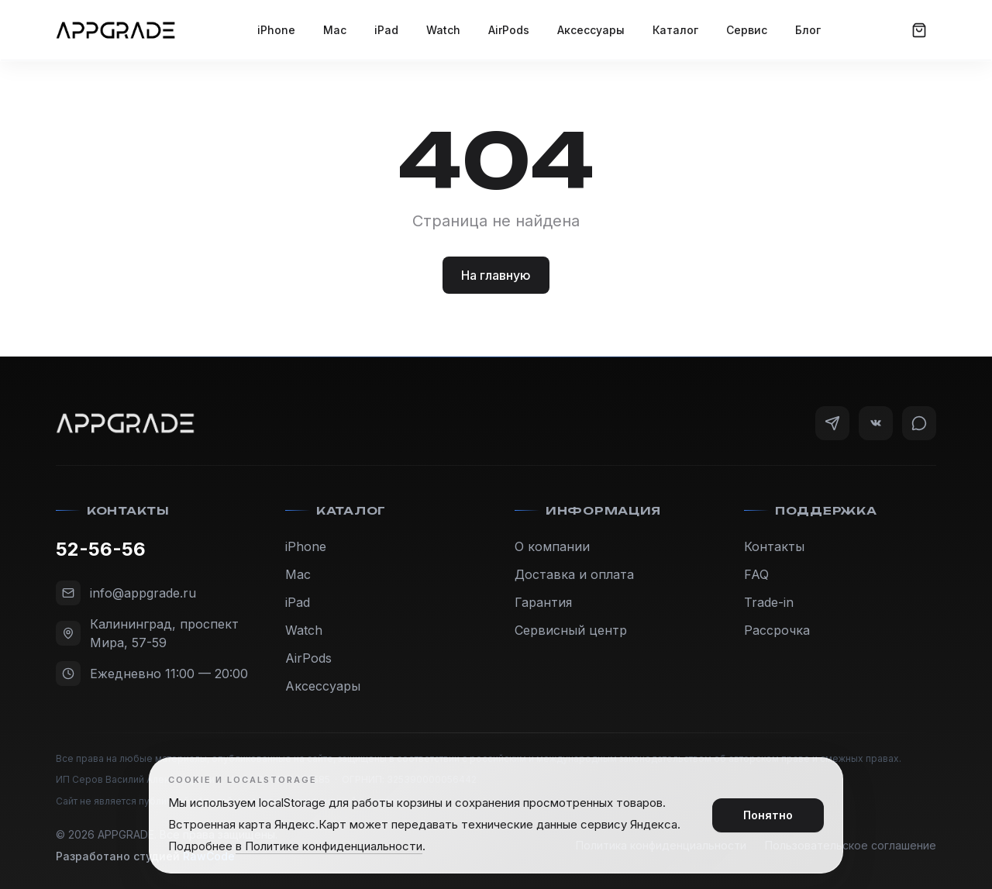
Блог (808, 29)
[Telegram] (832, 423)
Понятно (768, 815)
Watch (443, 29)
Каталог (675, 29)
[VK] (876, 423)
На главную (496, 275)
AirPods (508, 29)
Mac (334, 29)
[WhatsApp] (919, 423)
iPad (386, 29)
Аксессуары (591, 29)
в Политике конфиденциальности (329, 846)
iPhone (276, 29)
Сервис (746, 29)
